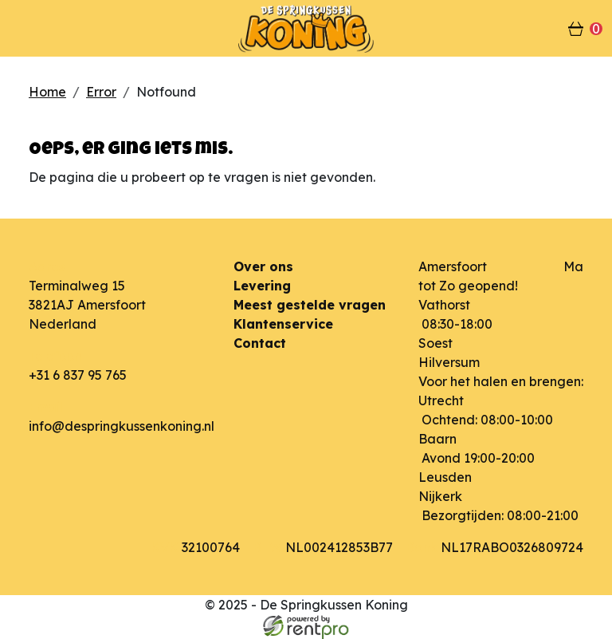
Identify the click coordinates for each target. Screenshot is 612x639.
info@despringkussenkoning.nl (121, 426)
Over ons (263, 266)
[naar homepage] (306, 29)
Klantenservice (283, 324)
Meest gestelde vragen (309, 305)
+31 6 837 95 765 (78, 375)
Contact (259, 343)
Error (101, 92)
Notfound (166, 92)
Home (47, 92)
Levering (262, 286)
